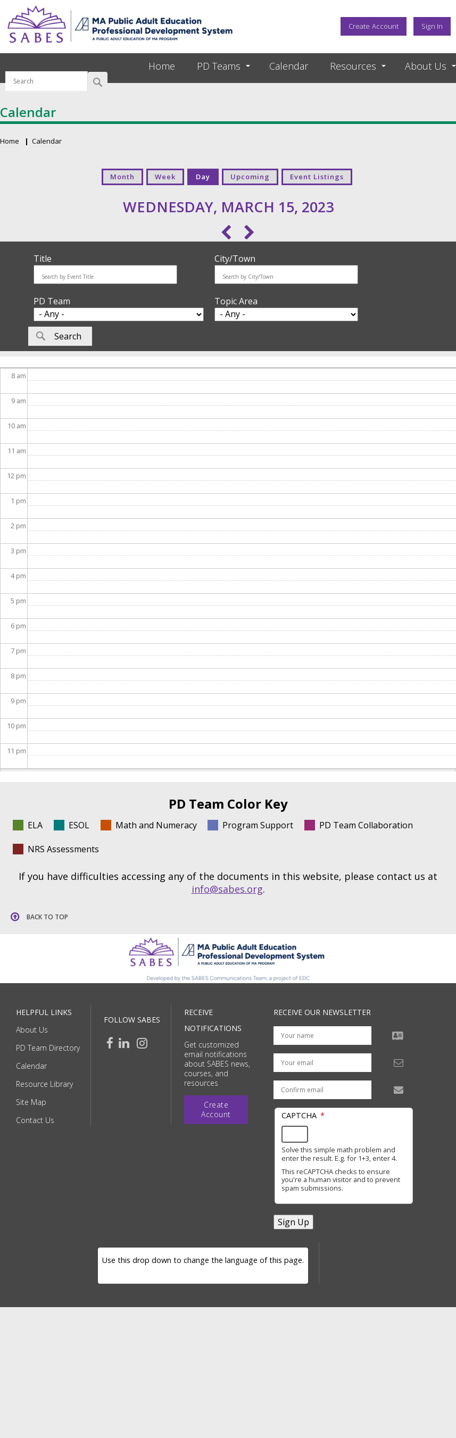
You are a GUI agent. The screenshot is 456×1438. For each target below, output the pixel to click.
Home (161, 66)
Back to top (47, 916)
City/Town (234, 258)
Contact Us (35, 1120)
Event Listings (317, 176)
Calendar (288, 66)
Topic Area (236, 301)
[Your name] (322, 1035)
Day (203, 176)
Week (165, 176)
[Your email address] (322, 1062)
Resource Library (44, 1084)
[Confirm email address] (322, 1089)
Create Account (374, 26)
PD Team (52, 301)
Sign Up (293, 1222)
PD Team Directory (48, 1048)
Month (122, 176)
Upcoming (250, 176)
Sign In (432, 26)
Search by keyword (46, 65)
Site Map (31, 1102)
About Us (32, 1030)
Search (97, 82)
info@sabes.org (227, 889)
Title (43, 258)
